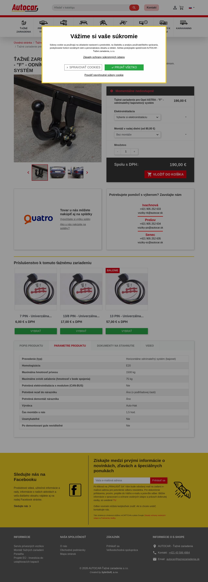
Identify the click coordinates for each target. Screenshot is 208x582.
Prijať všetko (124, 67)
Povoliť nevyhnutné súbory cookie (104, 75)
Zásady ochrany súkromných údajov (104, 57)
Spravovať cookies (83, 67)
